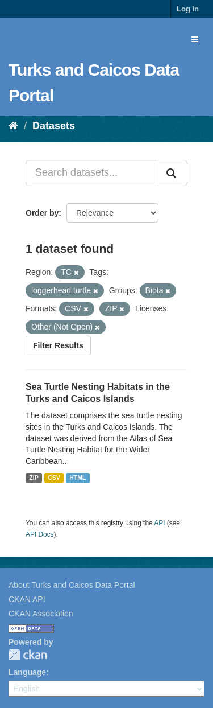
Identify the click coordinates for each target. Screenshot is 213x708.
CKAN (28, 655)
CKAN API (27, 599)
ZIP (33, 477)
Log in (188, 9)
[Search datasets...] (91, 173)
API (159, 523)
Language (27, 672)
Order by (42, 212)
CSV (54, 477)
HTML (77, 477)
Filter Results (58, 345)
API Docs (40, 534)
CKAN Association (41, 613)
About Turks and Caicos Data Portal (72, 585)
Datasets (53, 125)
